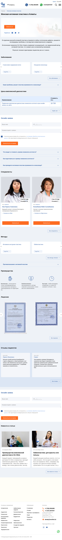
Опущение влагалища (40, 65)
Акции (28, 515)
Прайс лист (56, 110)
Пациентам (29, 517)
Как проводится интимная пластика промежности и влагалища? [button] (22, 165)
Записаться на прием (9, 143)
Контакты (29, 519)
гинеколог (7, 204)
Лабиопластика (38, 244)
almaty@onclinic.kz (49, 519)
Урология (16, 527)
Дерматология (17, 514)
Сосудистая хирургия (19, 525)
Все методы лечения (53, 257)
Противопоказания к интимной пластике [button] (15, 264)
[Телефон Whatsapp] (46, 4)
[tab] (31, 85)
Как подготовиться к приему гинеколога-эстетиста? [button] (18, 158)
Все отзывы (56, 381)
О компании (30, 508)
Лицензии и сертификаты (33, 512)
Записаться (9, 26)
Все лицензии (55, 338)
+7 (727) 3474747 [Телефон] (48, 510)
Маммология (4, 520)
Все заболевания (54, 78)
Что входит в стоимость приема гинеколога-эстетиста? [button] (19, 152)
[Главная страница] (3, 4)
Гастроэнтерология (18, 512)
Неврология (16, 520)
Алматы (11, 5)
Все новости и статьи (53, 471)
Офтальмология (18, 522)
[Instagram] (43, 527)
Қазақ (54, 1)
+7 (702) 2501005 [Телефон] (48, 508)
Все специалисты (54, 231)
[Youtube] (47, 527)
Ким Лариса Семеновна (9, 206)
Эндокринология (5, 529)
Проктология (4, 525)
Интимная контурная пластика (12, 244)
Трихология (4, 527)
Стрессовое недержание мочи (12, 65)
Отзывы (29, 510)
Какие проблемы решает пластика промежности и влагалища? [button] (22, 85)
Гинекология (4, 514)
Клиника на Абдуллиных (41, 213)
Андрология (4, 512)
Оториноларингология (6, 522)
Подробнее (7, 71)
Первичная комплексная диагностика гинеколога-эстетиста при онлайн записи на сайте (23, 104)
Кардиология (17, 516)
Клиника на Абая (7, 213)
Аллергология (4, 508)
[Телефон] (31, 4)
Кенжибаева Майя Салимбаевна (43, 206)
